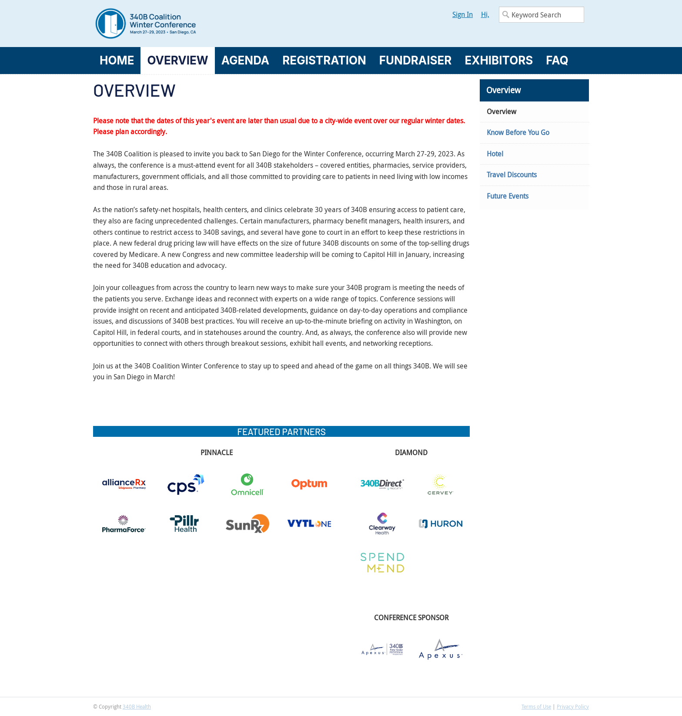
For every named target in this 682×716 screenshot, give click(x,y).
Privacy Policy (573, 706)
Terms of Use (536, 706)
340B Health (137, 706)
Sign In (462, 14)
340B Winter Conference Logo (217, 24)
